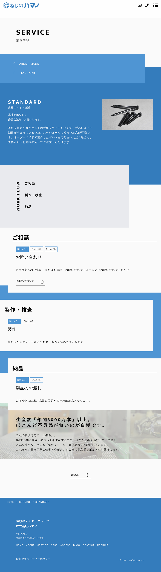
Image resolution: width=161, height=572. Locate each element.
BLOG (76, 545)
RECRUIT (102, 545)
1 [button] (26, 249)
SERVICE (42, 545)
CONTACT (88, 545)
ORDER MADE (29, 63)
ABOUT (30, 545)
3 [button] (55, 249)
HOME (19, 545)
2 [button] (41, 249)
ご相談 (30, 183)
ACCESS (66, 545)
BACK (75, 474)
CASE (54, 545)
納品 (28, 207)
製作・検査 (33, 195)
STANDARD (27, 72)
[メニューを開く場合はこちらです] (155, 5)
